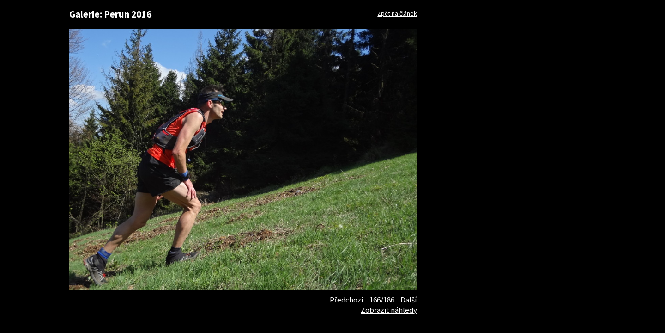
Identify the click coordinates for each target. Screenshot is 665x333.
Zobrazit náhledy (389, 310)
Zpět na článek (397, 13)
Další (408, 300)
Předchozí (346, 300)
